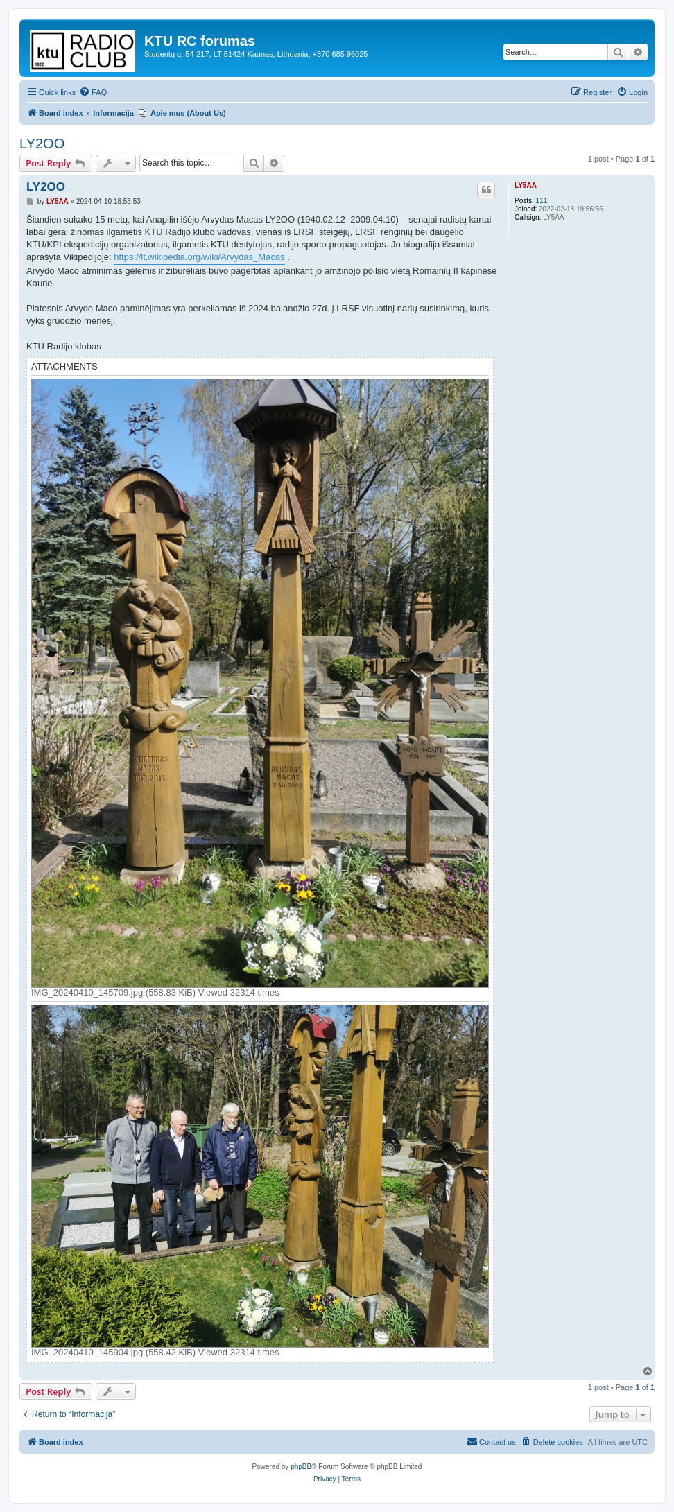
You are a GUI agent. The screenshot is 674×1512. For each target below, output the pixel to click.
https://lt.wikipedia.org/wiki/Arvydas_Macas (199, 257)
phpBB (301, 1466)
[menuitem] (93, 92)
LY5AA (526, 185)
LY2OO (41, 143)
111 (542, 201)
